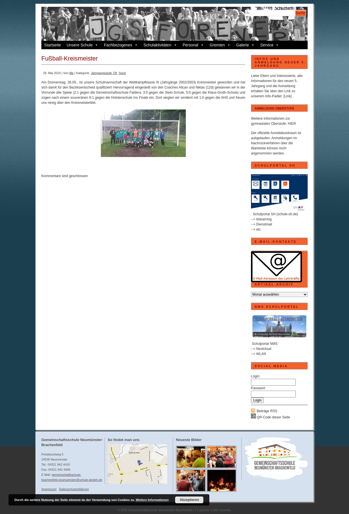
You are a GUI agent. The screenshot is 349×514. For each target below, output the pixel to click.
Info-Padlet (273, 96)
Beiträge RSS (267, 411)
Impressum (48, 489)
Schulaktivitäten (160, 45)
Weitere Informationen (152, 500)
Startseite (52, 45)
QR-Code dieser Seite (270, 417)
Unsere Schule (82, 45)
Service (269, 45)
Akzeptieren (189, 500)
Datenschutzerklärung (74, 489)
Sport (122, 73)
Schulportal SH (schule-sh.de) (275, 214)
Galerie (245, 45)
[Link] (288, 96)
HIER (292, 124)
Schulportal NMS (264, 344)
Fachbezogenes (121, 45)
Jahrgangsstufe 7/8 (104, 73)
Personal (193, 45)
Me (71, 73)
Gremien (220, 45)
